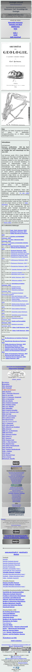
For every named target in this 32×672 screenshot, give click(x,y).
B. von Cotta (24, 193)
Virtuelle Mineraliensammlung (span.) (14, 586)
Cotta (26, 203)
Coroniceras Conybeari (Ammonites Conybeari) (12, 293)
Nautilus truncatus (16, 288)
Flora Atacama (7, 623)
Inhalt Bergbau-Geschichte (16, 479)
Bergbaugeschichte (18, 646)
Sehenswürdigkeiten (9, 613)
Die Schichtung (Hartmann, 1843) (13, 346)
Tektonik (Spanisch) (16, 490)
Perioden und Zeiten (16, 498)
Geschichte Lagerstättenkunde (12, 598)
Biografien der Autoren (16, 466)
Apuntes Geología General (10, 561)
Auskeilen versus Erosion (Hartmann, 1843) (16, 349)
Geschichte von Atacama (10, 615)
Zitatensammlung (16, 500)
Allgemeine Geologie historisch (12, 594)
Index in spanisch (16, 501)
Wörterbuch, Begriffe (16, 481)
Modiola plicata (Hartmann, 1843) (20, 304)
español (14, 379)
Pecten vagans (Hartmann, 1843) (20, 297)
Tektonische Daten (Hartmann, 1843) (14, 347)
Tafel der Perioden (16, 506)
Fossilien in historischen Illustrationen (14, 596)
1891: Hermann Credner (9, 434)
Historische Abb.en (16, 496)
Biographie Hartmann (15, 23)
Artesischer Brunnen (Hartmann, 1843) (16, 357)
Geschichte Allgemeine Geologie (16, 473)
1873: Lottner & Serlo (8, 418)
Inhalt (15, 35)
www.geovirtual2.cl (11, 552)
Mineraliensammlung (16, 494)
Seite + (15, 33)
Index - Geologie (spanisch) (11, 578)
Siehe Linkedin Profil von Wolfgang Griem (16, 658)
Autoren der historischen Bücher (12, 605)
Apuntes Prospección (9, 567)
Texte (15, 29)
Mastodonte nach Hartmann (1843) (20, 254)
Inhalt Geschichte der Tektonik (16, 477)
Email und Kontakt (17, 656)
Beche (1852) (7, 222)
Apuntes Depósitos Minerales (11, 565)
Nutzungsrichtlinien (16, 525)
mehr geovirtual (15, 37)
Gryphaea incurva (16, 286)
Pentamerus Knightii (17, 272)
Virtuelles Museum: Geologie (16, 493)
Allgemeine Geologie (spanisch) (16, 489)
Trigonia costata (16, 299)
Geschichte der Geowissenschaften (16, 472)
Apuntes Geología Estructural (11, 563)
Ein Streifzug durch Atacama (11, 612)
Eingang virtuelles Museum (11, 583)
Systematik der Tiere (16, 497)
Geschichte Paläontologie (16, 475)
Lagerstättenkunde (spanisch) (16, 491)
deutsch (19, 379)
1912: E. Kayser (6, 457)
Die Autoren (5, 382)
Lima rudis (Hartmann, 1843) (19, 296)
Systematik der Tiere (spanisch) (12, 570)
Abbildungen (15, 27)
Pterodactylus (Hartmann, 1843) (19, 266)
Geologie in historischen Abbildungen (16, 538)
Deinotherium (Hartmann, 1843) (19, 255)
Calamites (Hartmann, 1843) (19, 269)
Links (4, 632)
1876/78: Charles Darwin (9, 421)
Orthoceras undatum (17, 280)
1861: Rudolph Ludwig (9, 404)
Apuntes (5, 559)
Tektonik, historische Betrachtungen (13, 599)
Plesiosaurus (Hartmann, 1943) (19, 263)
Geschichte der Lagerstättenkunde (16, 476)
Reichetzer (5, 204)
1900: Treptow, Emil (8, 440)
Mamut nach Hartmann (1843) (19, 252)
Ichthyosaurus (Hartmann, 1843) (19, 260)
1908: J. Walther (7, 451)
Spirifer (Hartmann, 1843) (18, 277)
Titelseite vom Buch (15, 25)
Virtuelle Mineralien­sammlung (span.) (14, 574)
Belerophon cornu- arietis (17, 274)
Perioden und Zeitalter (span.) (11, 569)
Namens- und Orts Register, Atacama (14, 634)
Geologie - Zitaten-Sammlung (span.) (13, 576)
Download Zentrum (16, 483)
